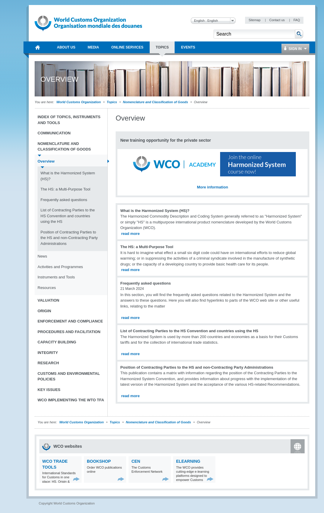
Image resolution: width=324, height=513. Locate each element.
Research (48, 363)
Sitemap (255, 20)
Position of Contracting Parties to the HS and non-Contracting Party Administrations (69, 238)
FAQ (296, 20)
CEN (135, 461)
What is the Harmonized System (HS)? (68, 176)
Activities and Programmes (60, 267)
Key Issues (49, 389)
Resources (47, 287)
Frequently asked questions (64, 200)
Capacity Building (57, 342)
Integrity (48, 352)
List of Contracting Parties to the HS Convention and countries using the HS (68, 216)
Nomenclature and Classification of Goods (155, 102)
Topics (112, 102)
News (42, 256)
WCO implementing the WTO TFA (71, 400)
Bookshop (99, 461)
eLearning (188, 461)
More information (212, 187)
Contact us (277, 20)
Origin (44, 311)
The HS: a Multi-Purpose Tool (65, 189)
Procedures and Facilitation (69, 332)
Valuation (48, 300)
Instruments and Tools (56, 277)
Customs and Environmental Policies (69, 376)
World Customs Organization (79, 102)
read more (130, 233)
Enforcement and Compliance (70, 321)
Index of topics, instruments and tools (69, 120)
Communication (54, 133)
